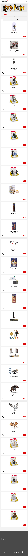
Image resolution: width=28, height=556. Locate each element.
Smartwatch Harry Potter (14, 68)
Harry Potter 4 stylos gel (14, 213)
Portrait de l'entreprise (4, 540)
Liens (1, 537)
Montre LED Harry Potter (14, 32)
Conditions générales (16, 552)
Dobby (14, 448)
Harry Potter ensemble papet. (14, 231)
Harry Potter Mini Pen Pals (14, 249)
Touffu (14, 394)
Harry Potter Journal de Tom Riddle (14, 285)
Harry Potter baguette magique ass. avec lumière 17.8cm (14, 358)
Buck (14, 412)
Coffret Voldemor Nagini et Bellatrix (14, 177)
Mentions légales (3, 552)
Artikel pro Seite (6, 19)
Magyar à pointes (14, 430)
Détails (25, 36)
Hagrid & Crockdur (14, 521)
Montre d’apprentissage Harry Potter (14, 50)
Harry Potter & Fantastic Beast (14, 376)
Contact (2, 538)
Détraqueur (14, 86)
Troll (14, 104)
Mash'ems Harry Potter (14, 195)
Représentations (3, 541)
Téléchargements (3, 539)
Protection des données (9, 552)
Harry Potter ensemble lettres (14, 267)
